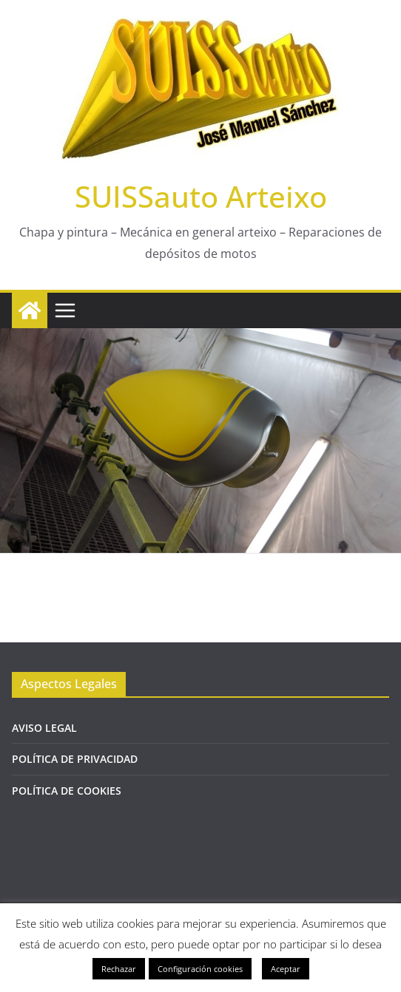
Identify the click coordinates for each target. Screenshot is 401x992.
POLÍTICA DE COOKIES (66, 791)
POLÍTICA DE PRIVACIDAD (75, 759)
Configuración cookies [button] (200, 968)
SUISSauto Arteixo (201, 196)
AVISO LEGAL (44, 728)
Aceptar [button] (285, 968)
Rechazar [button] (118, 968)
